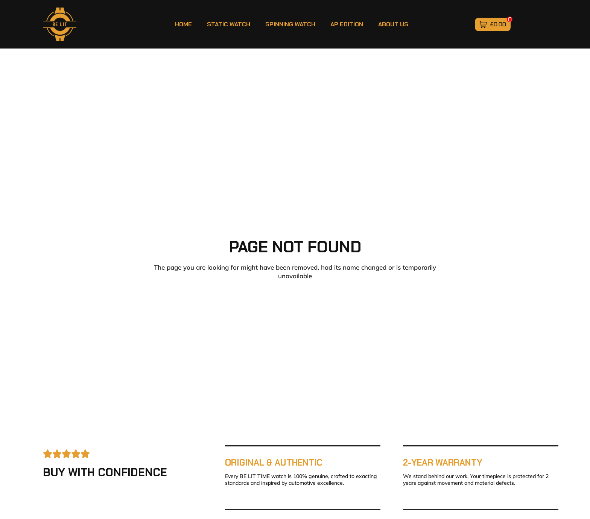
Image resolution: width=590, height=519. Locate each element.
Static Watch (228, 24)
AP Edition (346, 24)
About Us (393, 24)
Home (183, 24)
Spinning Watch (290, 24)
